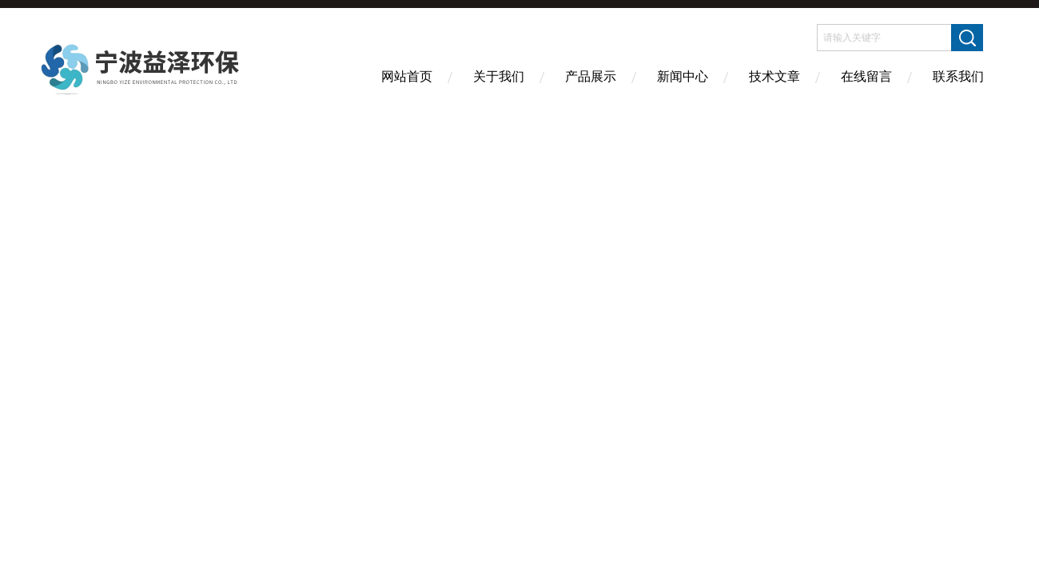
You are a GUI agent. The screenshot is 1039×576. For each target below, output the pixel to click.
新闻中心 (682, 76)
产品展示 (590, 76)
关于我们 (498, 76)
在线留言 (866, 76)
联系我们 (958, 76)
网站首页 (406, 76)
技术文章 (774, 76)
